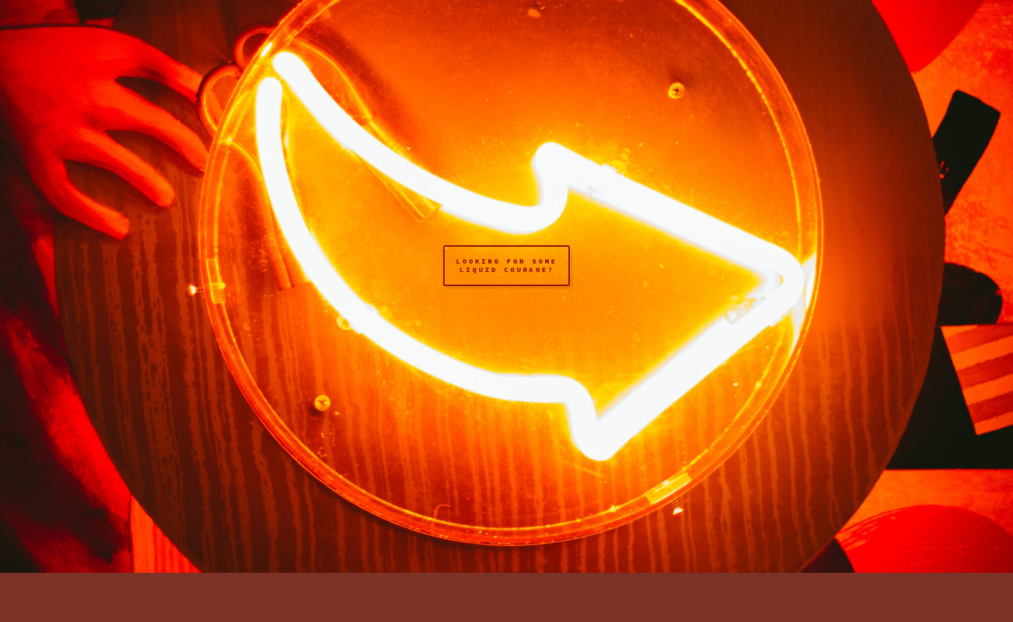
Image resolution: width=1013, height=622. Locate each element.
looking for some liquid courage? (506, 265)
